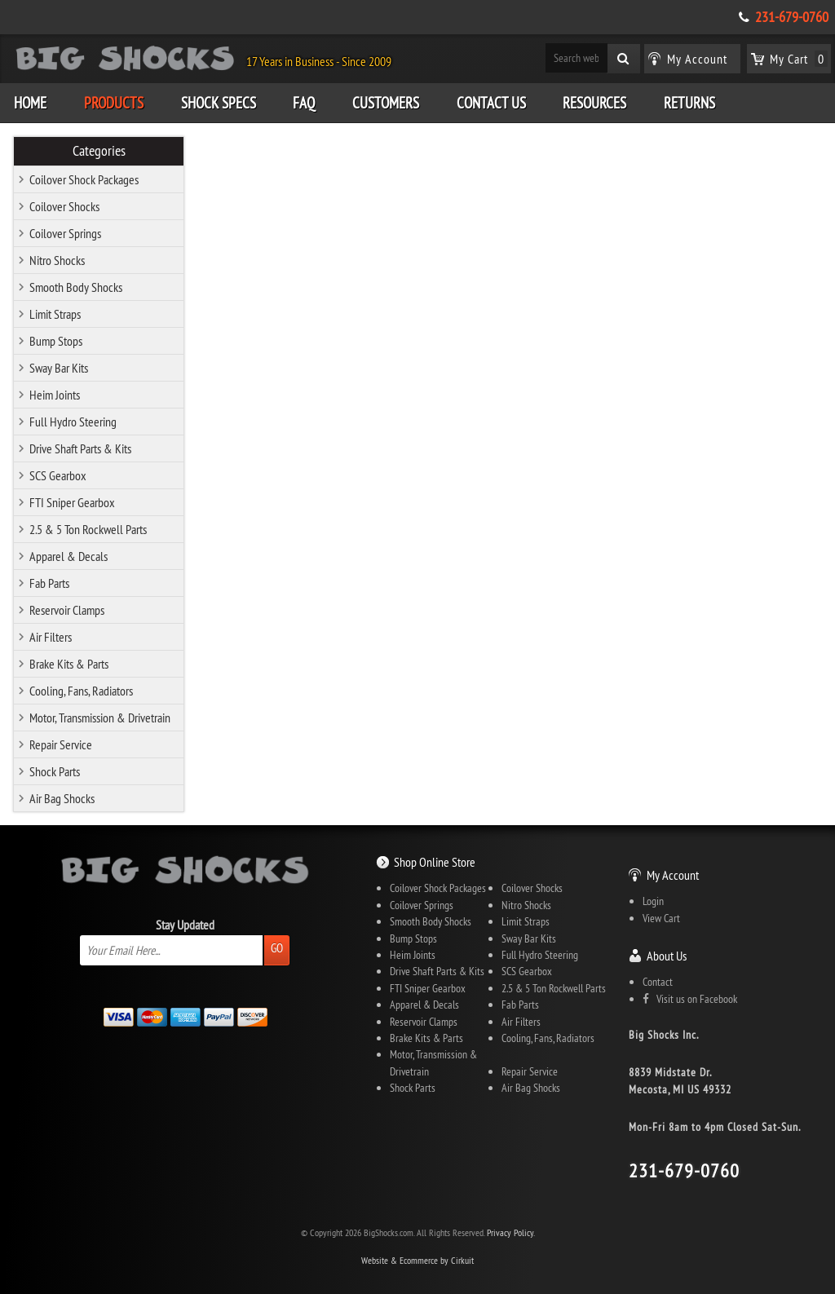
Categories (99, 151)
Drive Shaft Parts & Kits (80, 448)
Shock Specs (218, 103)
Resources (594, 103)
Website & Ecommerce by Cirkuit (417, 1260)
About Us (667, 955)
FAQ (304, 103)
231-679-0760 (791, 17)
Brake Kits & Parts (68, 664)
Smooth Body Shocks (75, 287)
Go (277, 948)
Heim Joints (54, 394)
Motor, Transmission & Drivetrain (99, 717)
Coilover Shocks (64, 206)
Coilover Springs (65, 233)
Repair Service (60, 744)
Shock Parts (54, 771)
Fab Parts (49, 583)
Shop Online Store (434, 862)
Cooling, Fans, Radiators (81, 690)
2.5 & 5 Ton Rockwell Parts (88, 529)
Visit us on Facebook (690, 998)
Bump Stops (55, 341)
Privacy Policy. (511, 1232)
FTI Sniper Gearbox (72, 502)
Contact (658, 981)
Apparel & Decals (68, 556)
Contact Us (491, 103)
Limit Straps (55, 314)
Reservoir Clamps (66, 610)
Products (114, 103)
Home (30, 103)
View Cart (661, 918)
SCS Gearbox (57, 475)
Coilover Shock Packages (84, 179)
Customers (385, 103)
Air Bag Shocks (62, 798)
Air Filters (50, 637)
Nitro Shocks (57, 260)
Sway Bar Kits (58, 368)
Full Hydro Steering (73, 421)
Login (653, 901)
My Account (673, 875)
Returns (689, 103)
